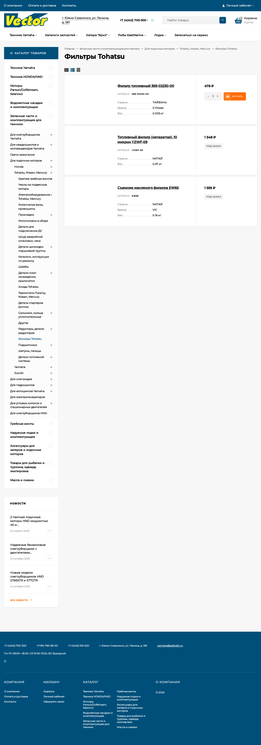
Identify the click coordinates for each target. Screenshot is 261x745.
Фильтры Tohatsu (30, 338)
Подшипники (27, 345)
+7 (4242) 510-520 (78, 645)
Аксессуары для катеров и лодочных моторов (130, 707)
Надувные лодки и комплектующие (128, 698)
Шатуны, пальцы (29, 350)
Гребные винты (126, 691)
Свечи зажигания (22, 154)
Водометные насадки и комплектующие (98, 714)
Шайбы (23, 266)
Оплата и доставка (42, 5)
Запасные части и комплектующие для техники (109, 48)
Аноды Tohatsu (28, 286)
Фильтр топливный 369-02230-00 (145, 86)
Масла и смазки (127, 727)
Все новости (21, 600)
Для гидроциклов (22, 385)
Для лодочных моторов (160, 48)
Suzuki (18, 373)
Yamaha (19, 367)
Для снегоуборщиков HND (28, 413)
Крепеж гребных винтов (35, 178)
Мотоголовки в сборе (33, 220)
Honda (18, 166)
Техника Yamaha (93, 691)
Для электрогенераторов (27, 397)
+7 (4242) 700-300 (133, 20)
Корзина (48, 691)
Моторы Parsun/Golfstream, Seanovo (95, 704)
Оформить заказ (53, 701)
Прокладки (26, 214)
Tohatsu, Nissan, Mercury (195, 48)
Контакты (69, 5)
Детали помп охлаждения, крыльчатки (27, 276)
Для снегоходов (21, 379)
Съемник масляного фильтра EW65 (148, 188)
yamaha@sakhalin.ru (170, 645)
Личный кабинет (53, 696)
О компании (13, 5)
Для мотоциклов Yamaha (27, 391)
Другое (23, 323)
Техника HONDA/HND (97, 696)
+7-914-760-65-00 (47, 645)
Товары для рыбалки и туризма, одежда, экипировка (131, 719)
